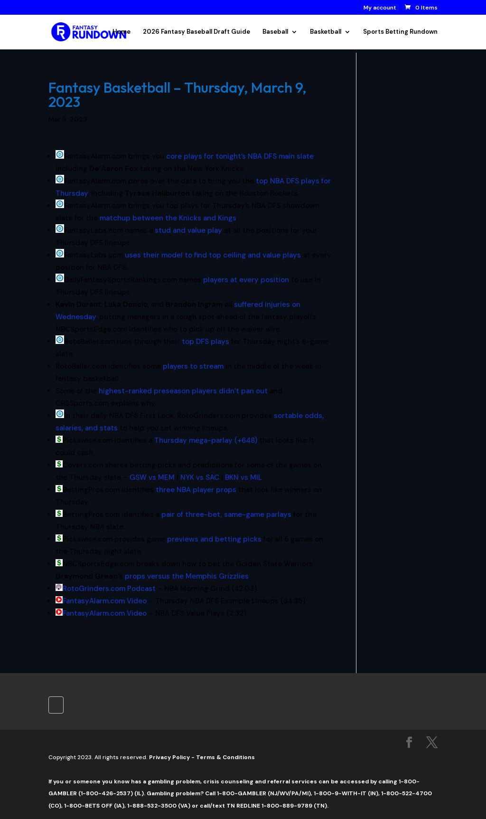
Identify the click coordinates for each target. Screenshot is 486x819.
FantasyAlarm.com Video (105, 601)
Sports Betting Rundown (400, 32)
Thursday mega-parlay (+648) (205, 440)
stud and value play (188, 230)
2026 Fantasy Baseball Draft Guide (196, 32)
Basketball (325, 32)
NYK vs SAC (199, 477)
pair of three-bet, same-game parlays (226, 514)
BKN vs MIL (243, 477)
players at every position (246, 280)
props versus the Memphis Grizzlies (187, 576)
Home (121, 32)
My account (380, 8)
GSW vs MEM (152, 477)
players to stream (193, 366)
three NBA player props (196, 490)
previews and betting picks (214, 539)
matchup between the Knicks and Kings (168, 218)
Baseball (275, 32)
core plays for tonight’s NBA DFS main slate (240, 156)
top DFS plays (205, 341)
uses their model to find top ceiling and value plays (213, 255)
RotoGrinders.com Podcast (109, 588)
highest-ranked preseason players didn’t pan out (183, 391)
